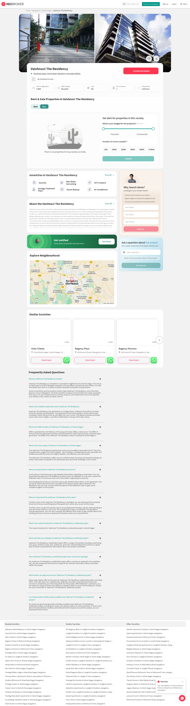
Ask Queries (141, 265)
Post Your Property (150, 4)
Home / (29, 10)
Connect (140, 229)
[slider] (103, 128)
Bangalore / (36, 10)
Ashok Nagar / (47, 10)
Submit (128, 158)
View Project (46, 358)
